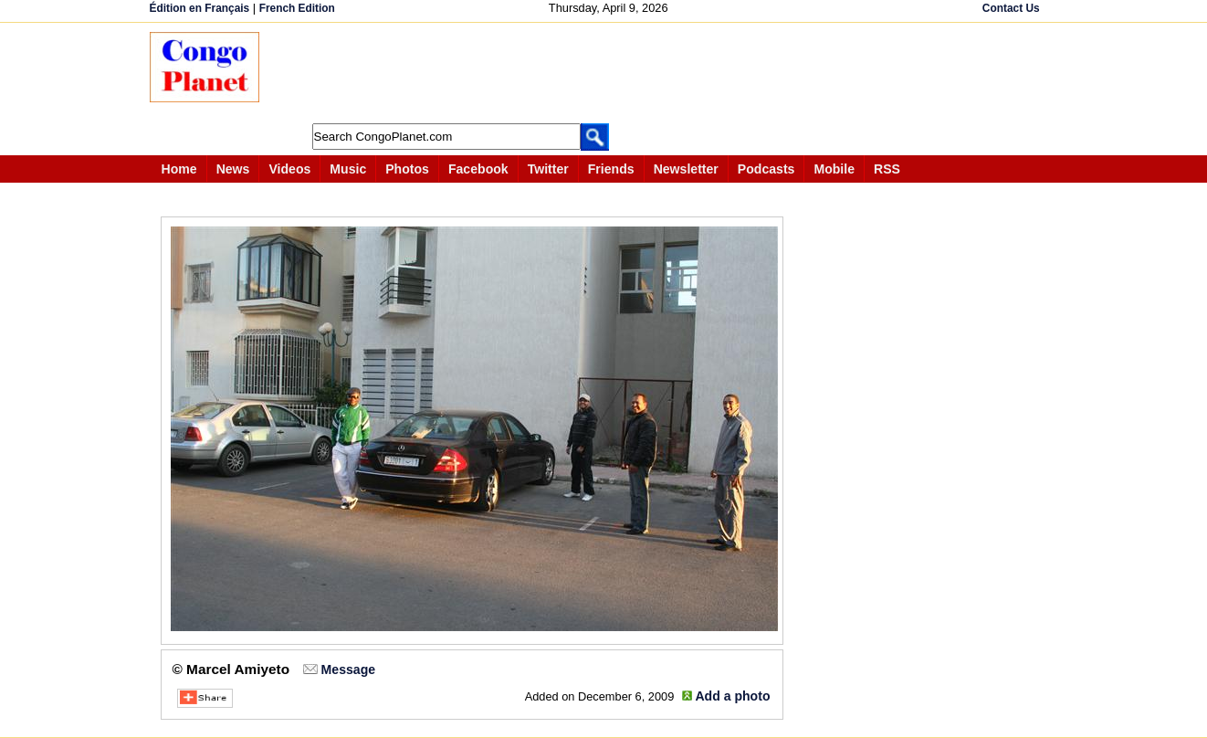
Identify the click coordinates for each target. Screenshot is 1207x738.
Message (348, 669)
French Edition (297, 8)
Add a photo (732, 696)
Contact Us (1011, 8)
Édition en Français (200, 8)
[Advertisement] (610, 73)
